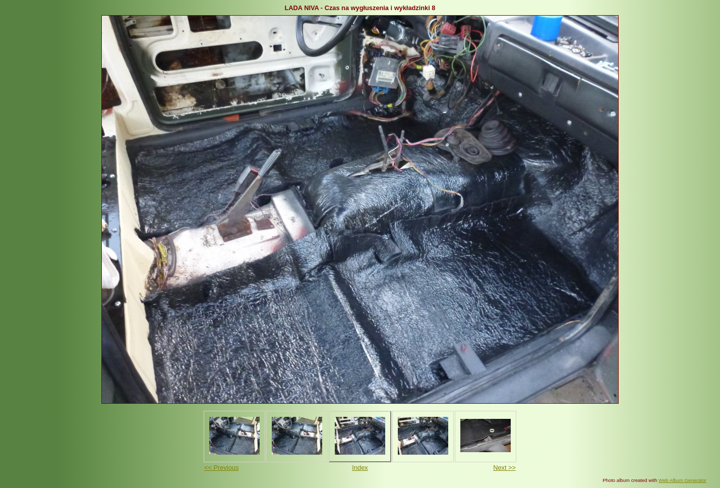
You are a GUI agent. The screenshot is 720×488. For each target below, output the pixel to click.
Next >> (504, 467)
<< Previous (221, 467)
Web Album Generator (682, 480)
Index (360, 467)
